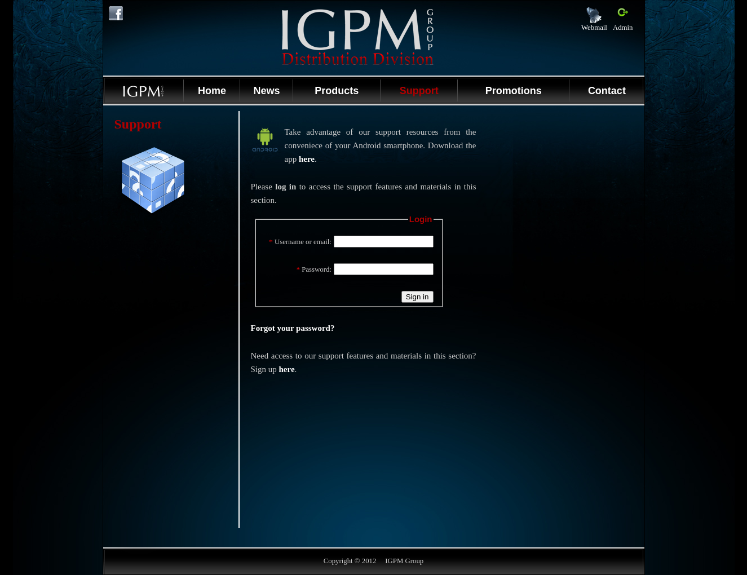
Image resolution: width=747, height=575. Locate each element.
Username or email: (300, 242)
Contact (607, 90)
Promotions (513, 90)
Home (212, 90)
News (266, 90)
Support (419, 90)
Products (337, 90)
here (307, 158)
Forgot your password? (293, 328)
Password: (314, 269)
